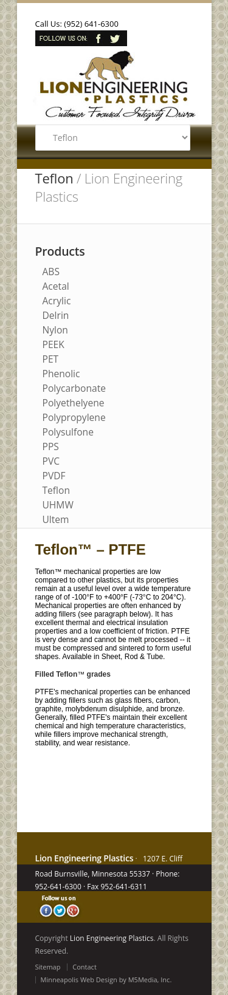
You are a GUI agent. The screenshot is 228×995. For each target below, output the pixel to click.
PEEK (53, 344)
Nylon (55, 330)
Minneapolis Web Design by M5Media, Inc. (106, 979)
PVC (51, 461)
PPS (51, 446)
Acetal (56, 286)
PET (51, 359)
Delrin (56, 315)
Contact (84, 966)
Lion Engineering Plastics (112, 938)
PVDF (54, 475)
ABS (51, 271)
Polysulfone (68, 432)
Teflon (56, 490)
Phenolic (61, 373)
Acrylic (57, 300)
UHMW (58, 504)
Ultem (56, 519)
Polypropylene (74, 417)
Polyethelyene (74, 402)
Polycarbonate (74, 388)
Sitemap (48, 966)
